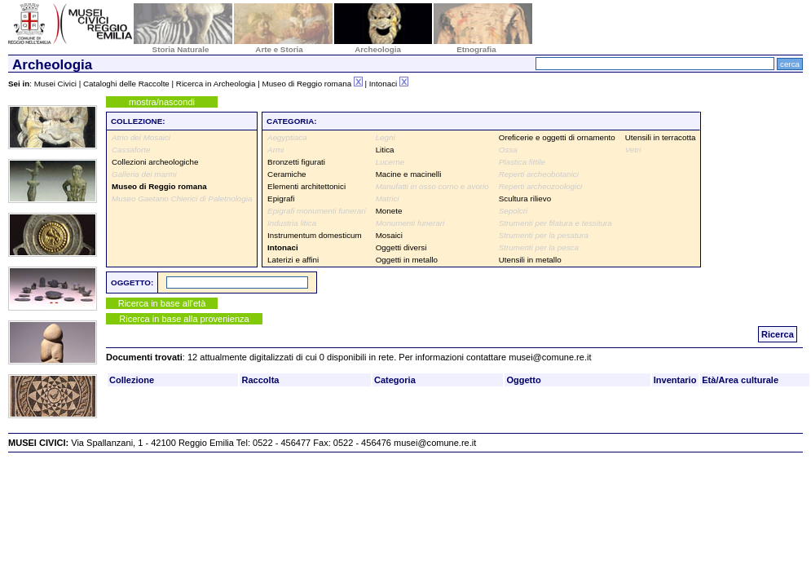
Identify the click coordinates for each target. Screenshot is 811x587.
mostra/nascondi (162, 102)
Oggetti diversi (401, 247)
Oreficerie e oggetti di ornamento (557, 137)
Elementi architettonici (306, 186)
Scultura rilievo (525, 198)
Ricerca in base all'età (162, 303)
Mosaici (389, 235)
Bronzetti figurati (296, 161)
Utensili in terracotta (660, 137)
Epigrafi (280, 198)
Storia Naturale (180, 49)
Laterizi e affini (293, 259)
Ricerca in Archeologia (216, 83)
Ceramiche (286, 174)
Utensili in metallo (530, 259)
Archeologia (378, 49)
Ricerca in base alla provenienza (184, 319)
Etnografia (476, 49)
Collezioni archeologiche (155, 161)
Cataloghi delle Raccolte (126, 83)
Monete (389, 210)
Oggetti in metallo (407, 259)
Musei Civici (55, 83)
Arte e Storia (278, 49)
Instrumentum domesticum (314, 235)
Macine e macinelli (409, 174)
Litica (385, 149)
